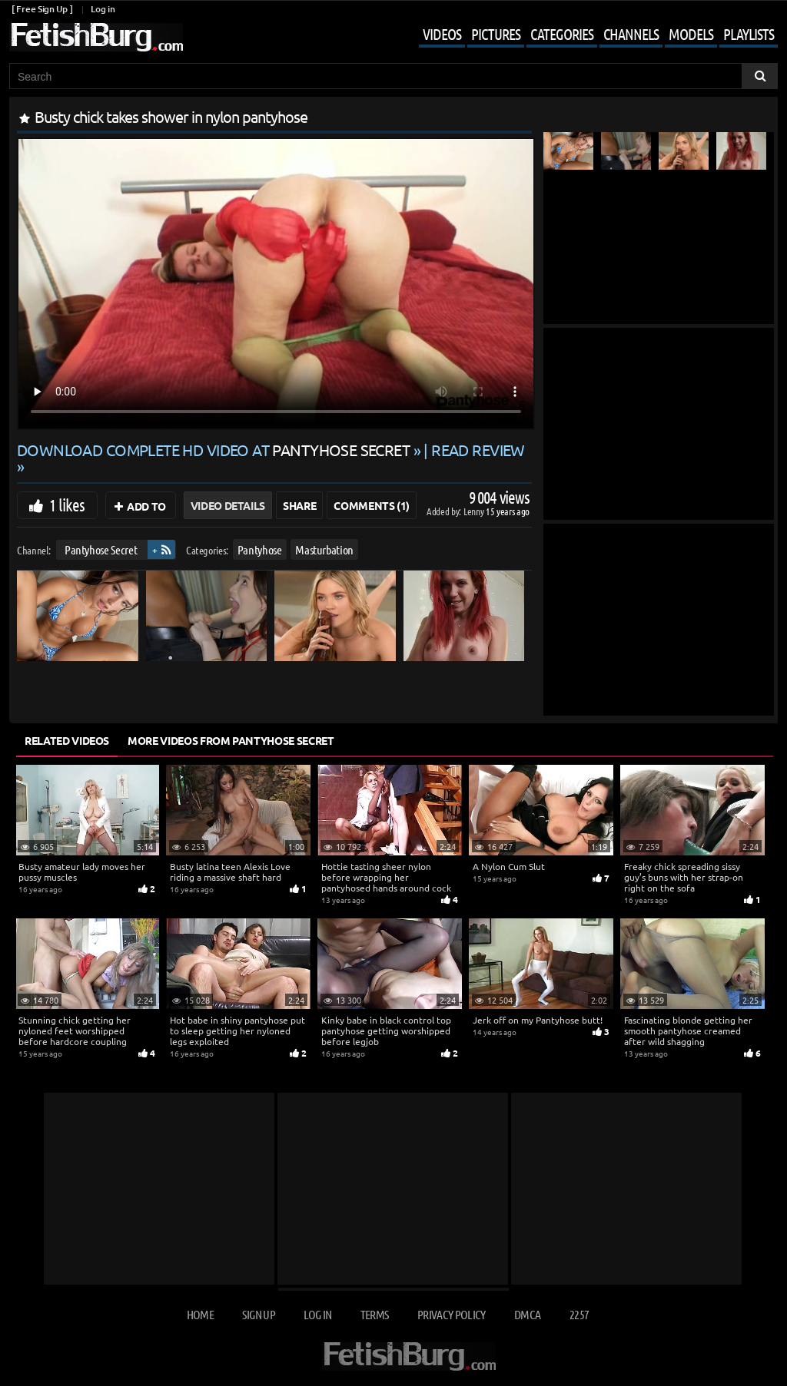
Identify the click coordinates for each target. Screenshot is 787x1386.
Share (299, 505)
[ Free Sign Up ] (42, 8)
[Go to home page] (96, 37)
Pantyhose (259, 549)
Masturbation (324, 549)
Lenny (474, 511)
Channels (631, 34)
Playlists (748, 34)
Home (200, 1314)
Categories (561, 34)
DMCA (527, 1314)
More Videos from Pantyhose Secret (231, 740)
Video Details (228, 505)
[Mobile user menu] (587, 35)
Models (691, 34)
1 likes (67, 504)
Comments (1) (372, 505)
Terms (374, 1314)
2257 (579, 1314)
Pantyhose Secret (101, 549)
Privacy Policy (451, 1314)
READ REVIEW (478, 449)
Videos (442, 34)
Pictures (495, 34)
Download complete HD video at (215, 449)
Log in (103, 8)
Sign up (258, 1314)
